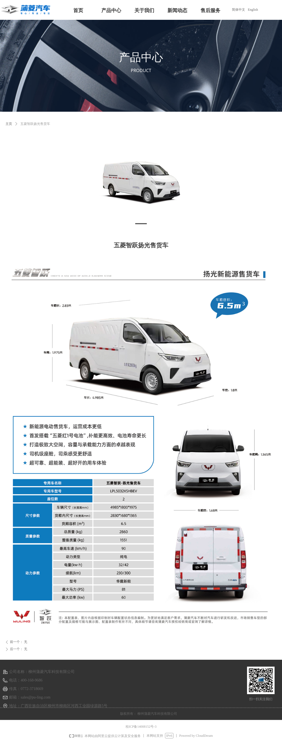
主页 (9, 124)
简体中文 (238, 10)
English (253, 10)
